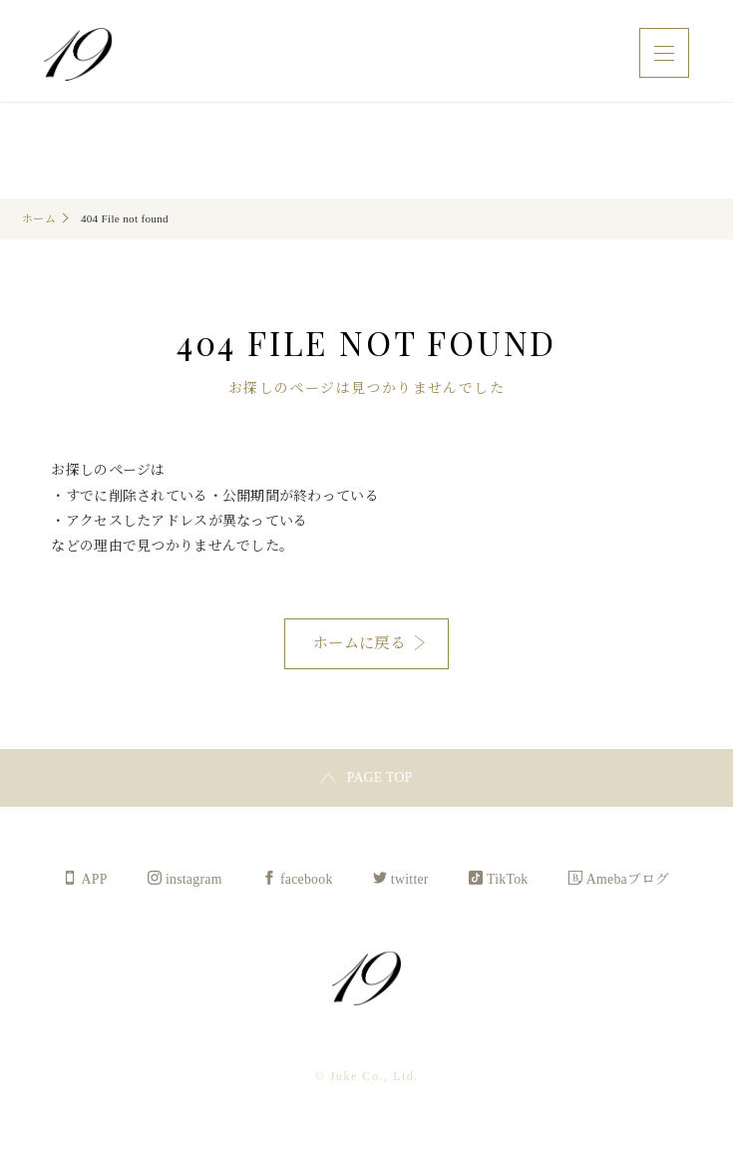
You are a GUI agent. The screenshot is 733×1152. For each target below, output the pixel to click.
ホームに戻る (359, 642)
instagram (192, 880)
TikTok (509, 880)
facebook (306, 880)
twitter (410, 880)
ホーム (39, 218)
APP (92, 880)
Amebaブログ (629, 880)
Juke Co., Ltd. (80, 56)
